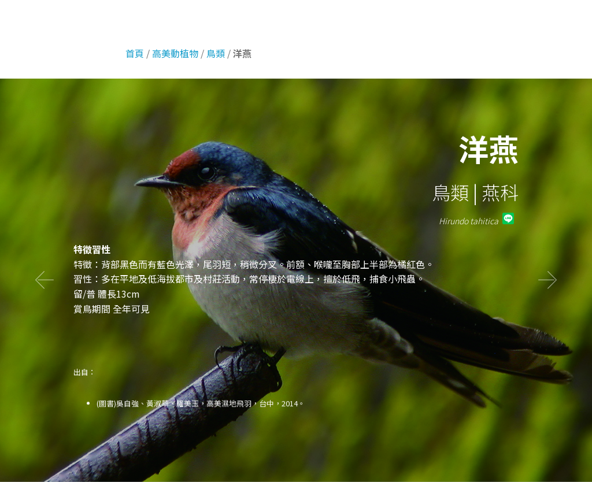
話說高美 (64, 22)
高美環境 (413, 22)
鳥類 (215, 53)
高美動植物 (468, 22)
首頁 (374, 22)
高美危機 (521, 22)
